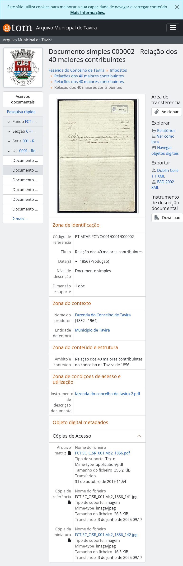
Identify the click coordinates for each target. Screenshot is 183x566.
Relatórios (163, 130)
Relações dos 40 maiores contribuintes (89, 76)
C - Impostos (37, 131)
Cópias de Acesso (72, 436)
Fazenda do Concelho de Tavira (76, 70)
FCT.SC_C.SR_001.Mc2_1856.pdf (102, 453)
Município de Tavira (92, 330)
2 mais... (20, 218)
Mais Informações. (87, 12)
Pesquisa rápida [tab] (21, 111)
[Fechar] (177, 7)
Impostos (118, 70)
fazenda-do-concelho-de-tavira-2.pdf (107, 393)
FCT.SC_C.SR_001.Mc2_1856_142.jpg (106, 534)
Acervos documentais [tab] (23, 99)
